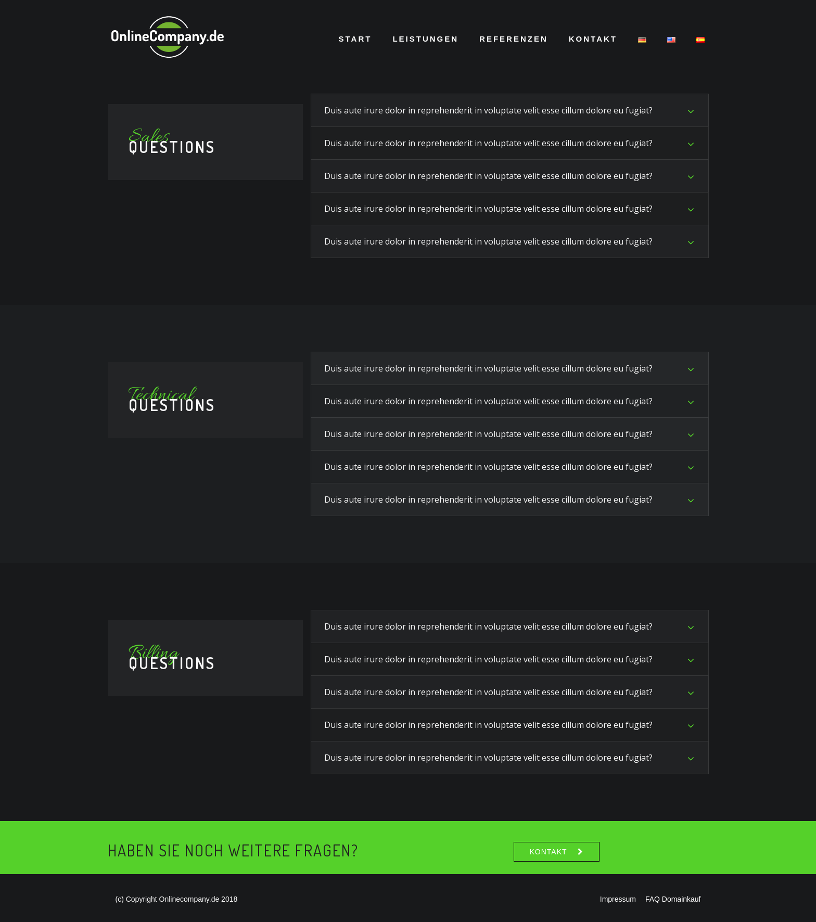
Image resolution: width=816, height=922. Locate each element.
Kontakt (593, 38)
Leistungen (425, 38)
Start (355, 38)
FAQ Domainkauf (673, 899)
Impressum (618, 899)
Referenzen (513, 38)
